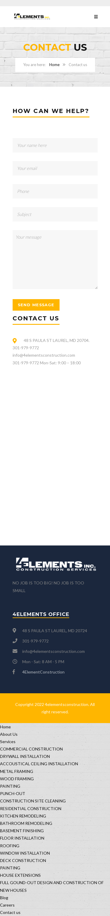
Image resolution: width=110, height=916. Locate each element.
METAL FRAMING (16, 771)
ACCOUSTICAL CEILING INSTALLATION (39, 763)
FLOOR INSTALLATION (22, 837)
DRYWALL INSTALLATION (25, 756)
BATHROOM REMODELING (26, 823)
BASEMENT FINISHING (22, 830)
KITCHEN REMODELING (23, 815)
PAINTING (10, 786)
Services (8, 741)
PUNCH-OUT (12, 793)
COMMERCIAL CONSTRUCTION (31, 748)
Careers (7, 904)
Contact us (10, 912)
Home (54, 64)
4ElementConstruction (43, 671)
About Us (9, 734)
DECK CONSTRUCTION (23, 860)
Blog (4, 897)
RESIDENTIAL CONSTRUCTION (30, 808)
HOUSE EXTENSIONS (20, 875)
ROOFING (9, 845)
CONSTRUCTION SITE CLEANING (33, 800)
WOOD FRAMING (17, 778)
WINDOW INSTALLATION (25, 853)
